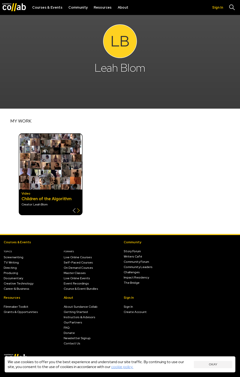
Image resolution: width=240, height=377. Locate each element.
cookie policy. (122, 366)
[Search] (232, 7)
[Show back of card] (76, 211)
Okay (213, 364)
